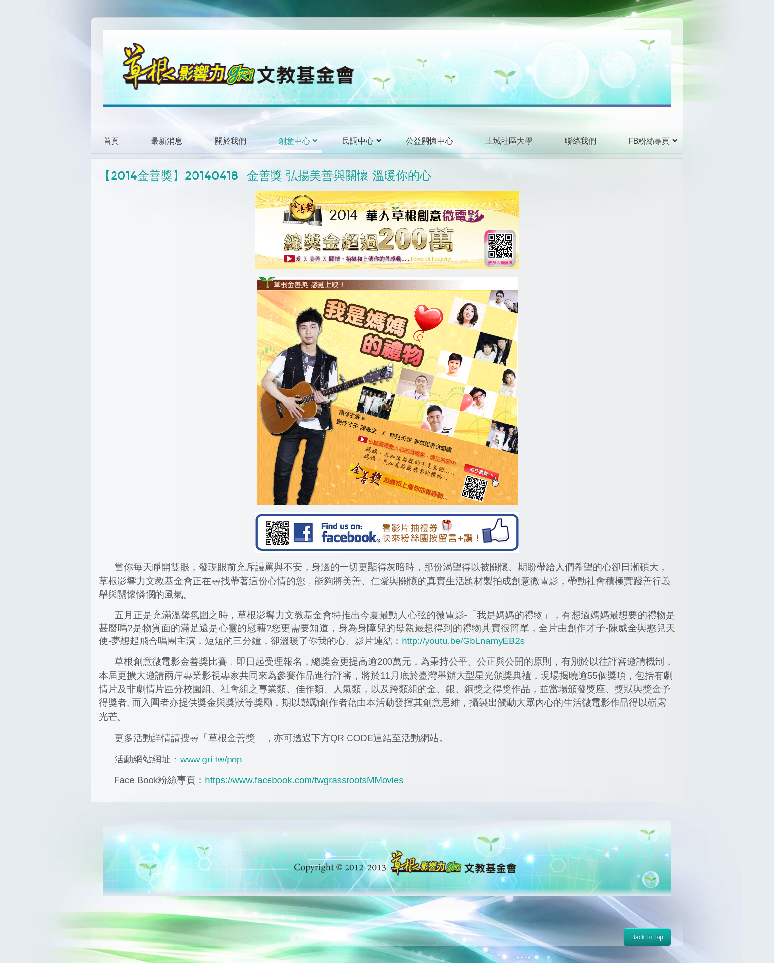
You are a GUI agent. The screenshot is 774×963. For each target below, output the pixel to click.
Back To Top (647, 937)
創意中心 (294, 141)
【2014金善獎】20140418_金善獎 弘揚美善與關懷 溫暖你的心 (265, 176)
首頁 (111, 141)
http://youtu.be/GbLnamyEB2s (463, 641)
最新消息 (167, 141)
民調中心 (358, 141)
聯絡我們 (580, 141)
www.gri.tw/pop (211, 759)
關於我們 (230, 141)
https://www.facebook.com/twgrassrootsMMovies (304, 780)
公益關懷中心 (429, 141)
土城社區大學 (509, 141)
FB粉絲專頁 (649, 141)
